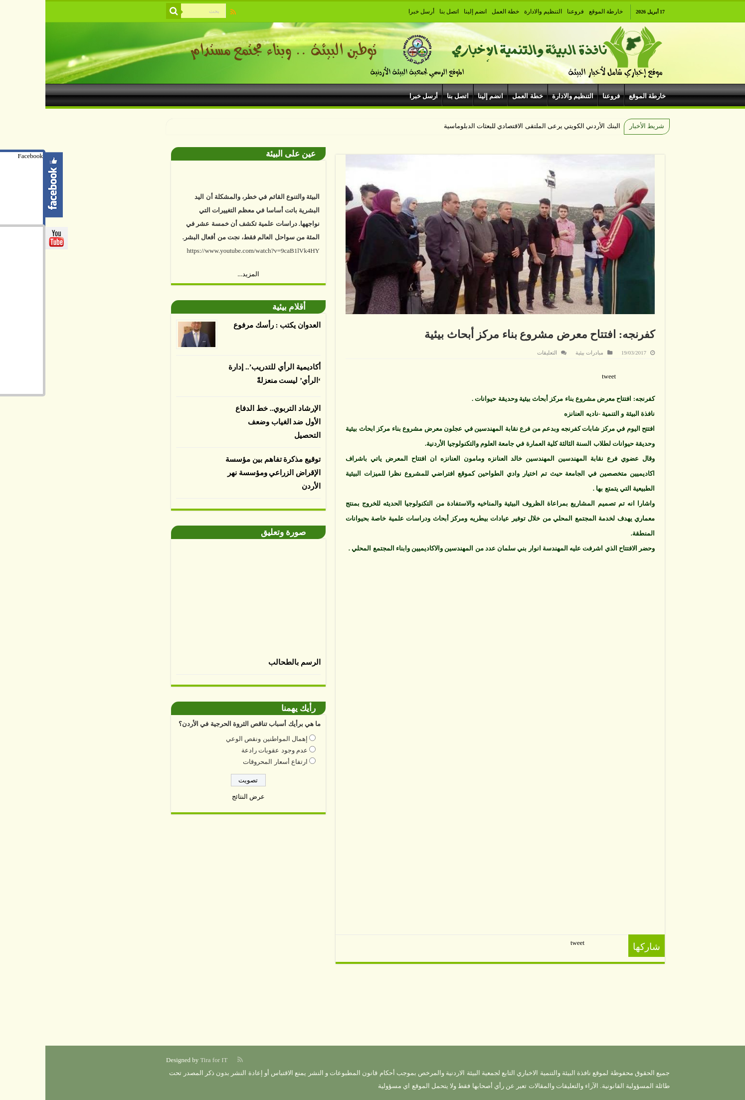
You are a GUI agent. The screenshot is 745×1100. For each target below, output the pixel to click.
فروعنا (530, 11)
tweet (563, 376)
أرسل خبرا (376, 11)
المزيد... (203, 274)
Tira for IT (168, 1060)
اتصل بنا (403, 11)
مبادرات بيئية (544, 353)
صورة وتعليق (237, 532)
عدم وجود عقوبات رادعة (229, 750)
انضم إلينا (429, 11)
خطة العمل (460, 11)
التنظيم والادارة (498, 11)
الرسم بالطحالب (249, 662)
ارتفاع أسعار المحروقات (229, 761)
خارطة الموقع (560, 11)
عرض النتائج (202, 796)
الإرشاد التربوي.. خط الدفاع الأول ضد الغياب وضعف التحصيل (232, 421)
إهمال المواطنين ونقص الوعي (221, 738)
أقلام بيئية (243, 307)
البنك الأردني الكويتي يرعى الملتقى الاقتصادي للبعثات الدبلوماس (488, 126)
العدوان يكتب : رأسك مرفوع (231, 325)
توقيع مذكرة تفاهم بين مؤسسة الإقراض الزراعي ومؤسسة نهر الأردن (227, 472)
